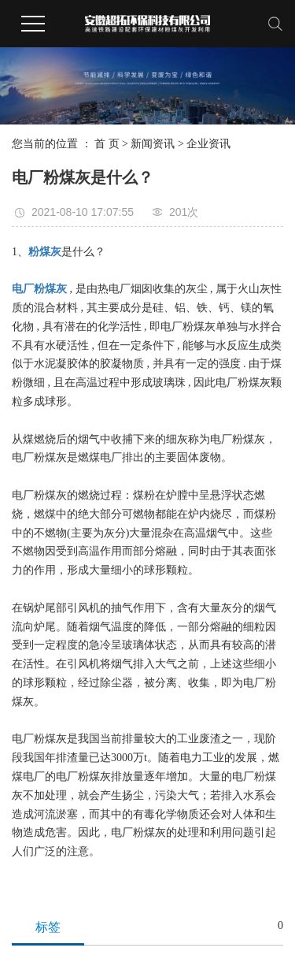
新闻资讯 (153, 144)
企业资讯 (208, 144)
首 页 (107, 144)
